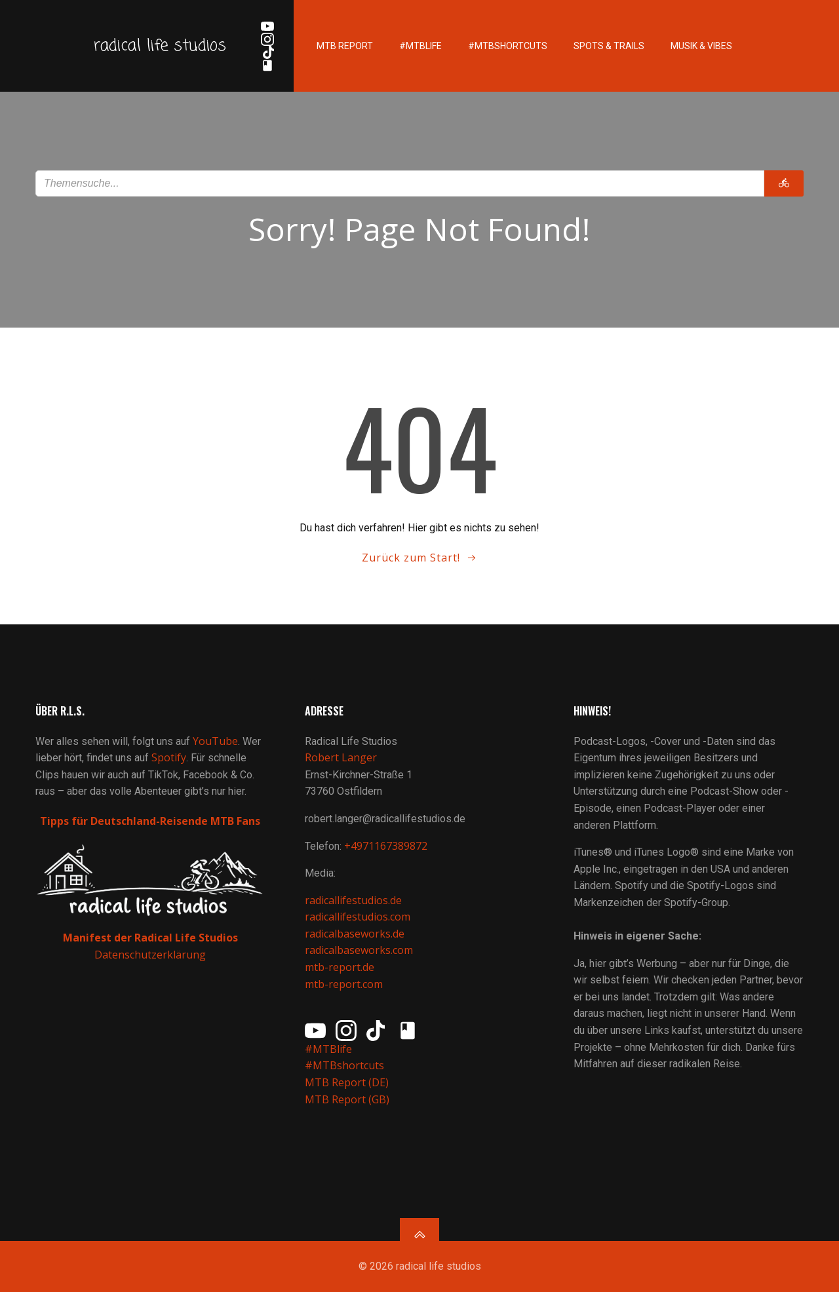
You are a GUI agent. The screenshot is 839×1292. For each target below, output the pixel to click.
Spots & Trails (609, 46)
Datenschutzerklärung (150, 954)
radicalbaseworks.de (354, 933)
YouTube (215, 741)
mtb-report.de (339, 967)
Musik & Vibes (701, 46)
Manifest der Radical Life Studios (150, 937)
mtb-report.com (344, 984)
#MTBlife (420, 46)
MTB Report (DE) (347, 1082)
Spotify (168, 757)
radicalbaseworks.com (359, 950)
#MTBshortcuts (507, 46)
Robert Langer (341, 757)
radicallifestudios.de (353, 900)
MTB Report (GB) (348, 1099)
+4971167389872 (385, 846)
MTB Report (345, 46)
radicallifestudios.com (357, 916)
